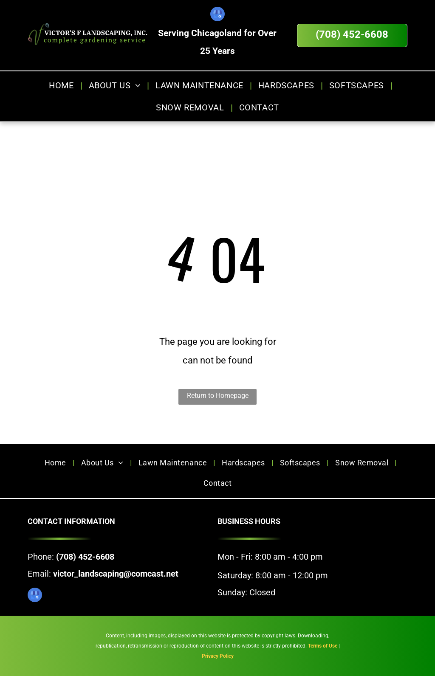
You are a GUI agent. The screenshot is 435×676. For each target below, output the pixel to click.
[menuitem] (62, 85)
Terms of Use (322, 646)
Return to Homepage (218, 396)
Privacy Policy (218, 656)
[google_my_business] (217, 15)
